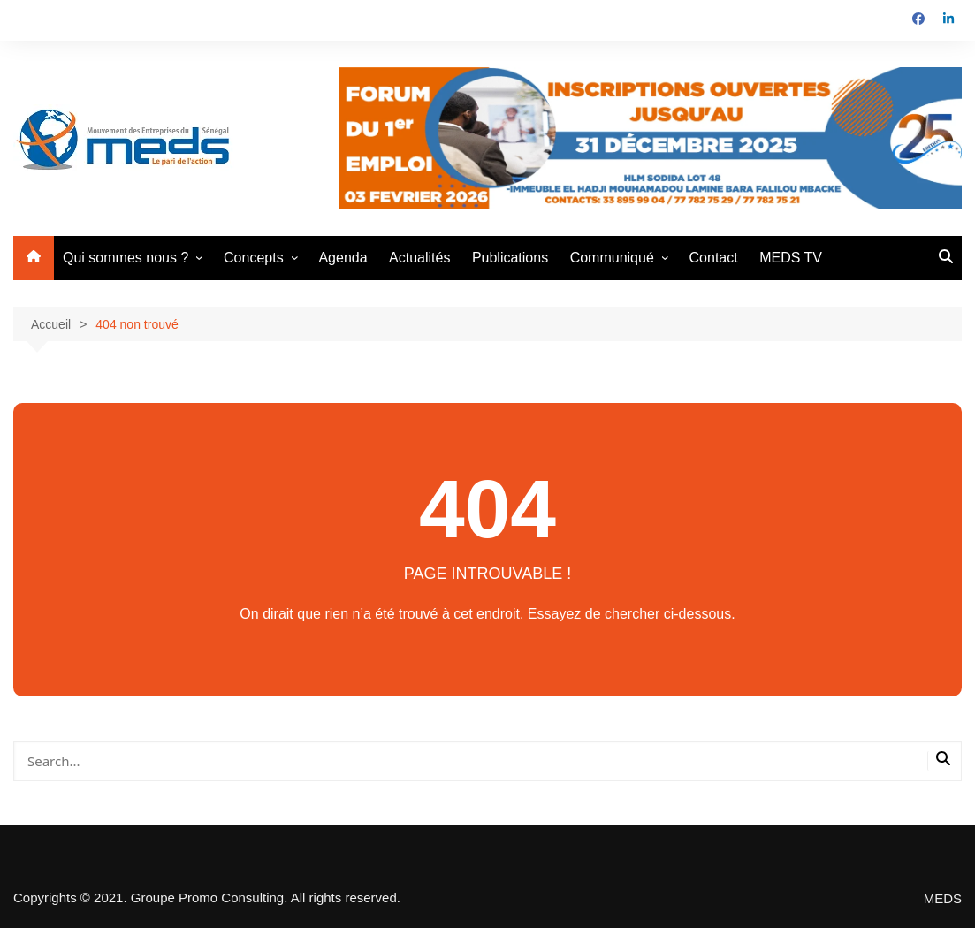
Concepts (254, 257)
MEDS (943, 899)
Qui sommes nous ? (125, 257)
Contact (713, 257)
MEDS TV (790, 257)
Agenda (342, 257)
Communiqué (612, 257)
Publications (510, 257)
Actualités (419, 257)
